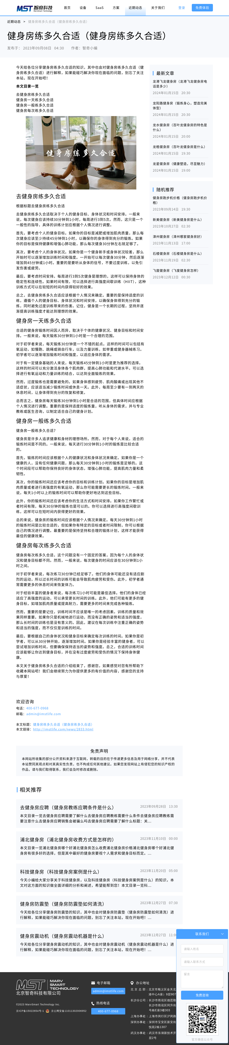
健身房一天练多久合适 (35, 100)
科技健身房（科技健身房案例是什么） (61, 871)
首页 (67, 7)
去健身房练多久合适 (33, 94)
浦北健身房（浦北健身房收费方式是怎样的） (68, 839)
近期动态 (135, 7)
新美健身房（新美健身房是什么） (178, 219)
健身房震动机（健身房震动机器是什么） (63, 936)
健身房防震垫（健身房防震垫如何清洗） (63, 904)
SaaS (100, 7)
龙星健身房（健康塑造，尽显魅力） (180, 163)
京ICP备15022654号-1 (30, 1010)
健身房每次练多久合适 (35, 110)
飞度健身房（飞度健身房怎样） (176, 270)
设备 (83, 7)
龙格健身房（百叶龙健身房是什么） (180, 146)
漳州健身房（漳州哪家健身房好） (178, 236)
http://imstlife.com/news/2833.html (63, 729)
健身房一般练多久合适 (35, 105)
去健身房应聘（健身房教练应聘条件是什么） (68, 807)
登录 (181, 7)
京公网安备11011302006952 (69, 1010)
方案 (116, 7)
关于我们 (158, 7)
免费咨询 (202, 995)
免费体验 (202, 7)
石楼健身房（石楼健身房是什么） (178, 253)
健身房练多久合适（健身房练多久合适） (63, 724)
